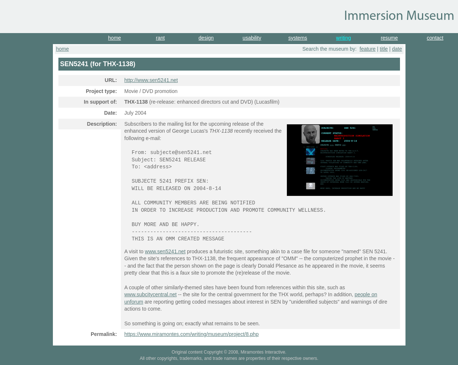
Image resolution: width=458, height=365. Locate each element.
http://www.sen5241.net (151, 80)
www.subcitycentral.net (151, 294)
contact (435, 38)
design (206, 38)
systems (297, 38)
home (114, 38)
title (384, 49)
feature (368, 49)
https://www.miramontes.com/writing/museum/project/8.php (192, 334)
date (397, 49)
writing (343, 38)
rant (160, 38)
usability (252, 38)
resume (389, 38)
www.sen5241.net (165, 251)
